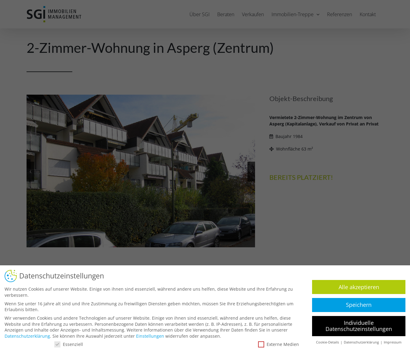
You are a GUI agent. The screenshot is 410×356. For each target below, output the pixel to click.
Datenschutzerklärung (25, 336)
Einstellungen (148, 336)
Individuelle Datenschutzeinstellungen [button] (356, 325)
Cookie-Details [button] (325, 342)
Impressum (390, 342)
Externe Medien (276, 344)
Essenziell (66, 344)
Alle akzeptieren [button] (356, 287)
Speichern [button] (356, 304)
